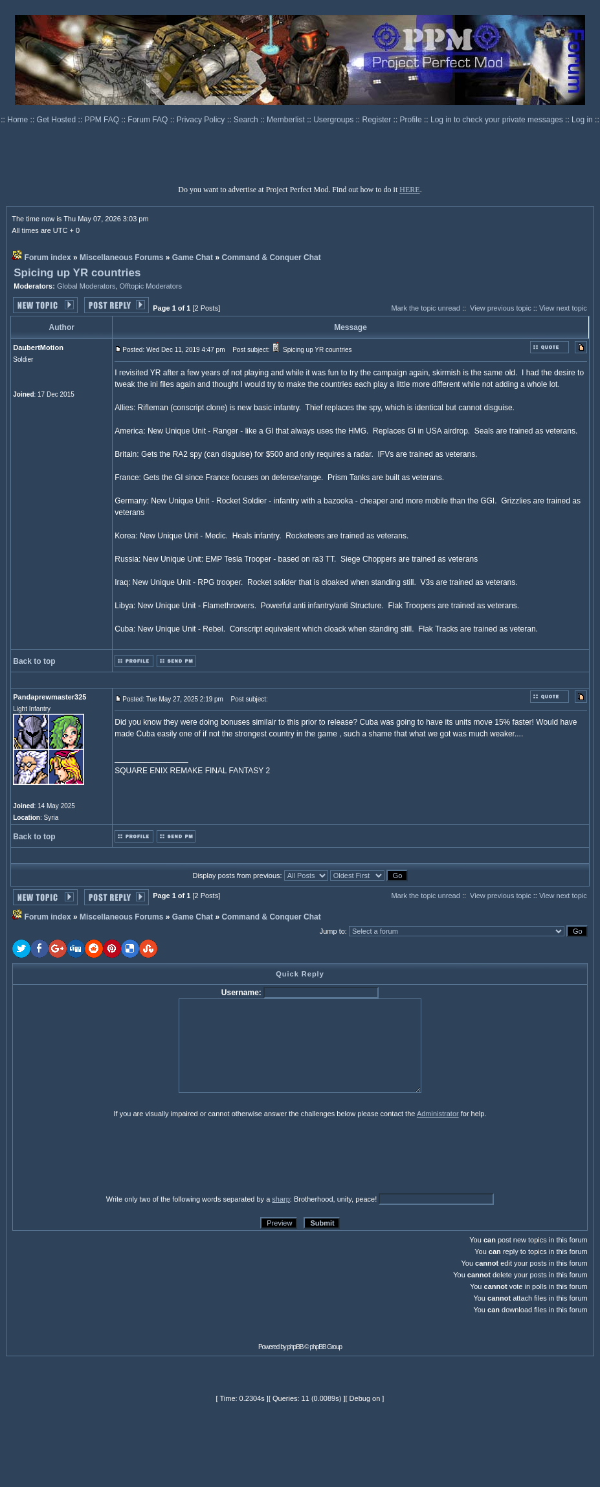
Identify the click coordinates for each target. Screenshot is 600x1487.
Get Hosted (57, 119)
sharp (281, 1199)
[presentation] (112, 1155)
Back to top (34, 661)
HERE (409, 189)
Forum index (48, 257)
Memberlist (287, 119)
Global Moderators (86, 286)
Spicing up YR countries (77, 273)
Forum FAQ (149, 119)
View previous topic (500, 308)
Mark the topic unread (425, 308)
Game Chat (192, 257)
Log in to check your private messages (497, 119)
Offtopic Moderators (151, 286)
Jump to (332, 931)
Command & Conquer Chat (270, 257)
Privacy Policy (202, 119)
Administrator (438, 1114)
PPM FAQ (103, 119)
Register (378, 119)
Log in (582, 119)
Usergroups (334, 119)
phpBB (295, 1346)
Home (18, 119)
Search (247, 119)
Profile (412, 119)
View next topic (563, 308)
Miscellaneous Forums (121, 257)
